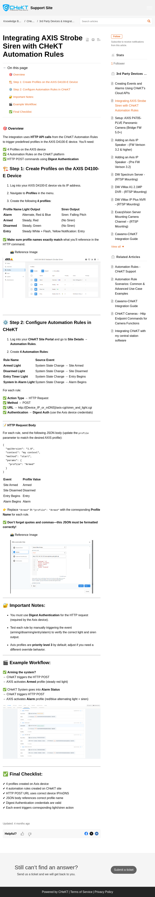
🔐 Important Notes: (21, 96)
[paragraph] (52, 472)
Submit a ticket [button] (123, 869)
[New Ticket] (124, 869)
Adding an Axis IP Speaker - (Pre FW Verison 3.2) (128, 167)
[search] (116, 21)
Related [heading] (129, 271)
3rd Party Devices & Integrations (58, 21)
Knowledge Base (13, 21)
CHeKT (31, 21)
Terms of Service (81, 891)
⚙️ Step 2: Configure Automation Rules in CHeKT (39, 89)
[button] (149, 21)
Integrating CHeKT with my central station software (131, 354)
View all (119, 260)
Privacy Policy (104, 891)
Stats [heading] (121, 55)
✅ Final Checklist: (20, 111)
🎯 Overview (17, 74)
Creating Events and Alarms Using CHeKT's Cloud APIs (130, 88)
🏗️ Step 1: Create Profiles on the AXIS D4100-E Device (43, 82)
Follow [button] (118, 36)
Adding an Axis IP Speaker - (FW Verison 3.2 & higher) (130, 149)
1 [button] (113, 63)
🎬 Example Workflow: (23, 104)
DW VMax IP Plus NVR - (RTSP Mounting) (128, 214)
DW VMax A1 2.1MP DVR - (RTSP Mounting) (129, 196)
